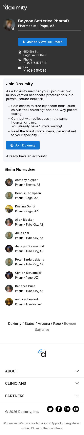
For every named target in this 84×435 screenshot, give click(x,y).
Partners (42, 396)
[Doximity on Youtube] (75, 409)
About (42, 371)
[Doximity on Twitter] (50, 409)
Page (44, 26)
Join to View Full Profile (42, 42)
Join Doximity (23, 145)
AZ (52, 26)
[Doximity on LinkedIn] (67, 409)
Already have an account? (26, 156)
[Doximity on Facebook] (59, 409)
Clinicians (42, 383)
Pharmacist (27, 26)
